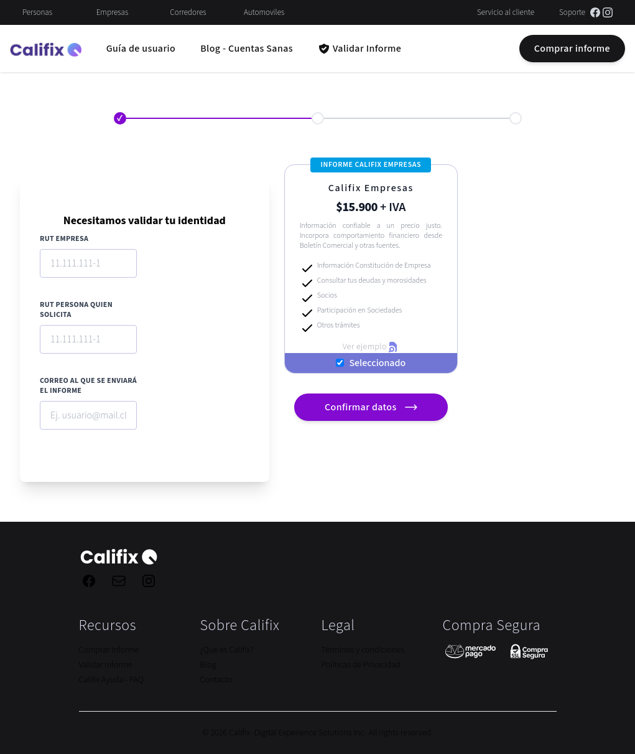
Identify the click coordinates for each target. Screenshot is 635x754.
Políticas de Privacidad (361, 665)
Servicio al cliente (505, 12)
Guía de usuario (140, 48)
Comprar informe (572, 48)
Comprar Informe (109, 650)
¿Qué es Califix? (227, 650)
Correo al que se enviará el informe (88, 386)
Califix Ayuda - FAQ (111, 680)
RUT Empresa (64, 239)
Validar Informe (105, 665)
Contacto (216, 680)
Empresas (112, 12)
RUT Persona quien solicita (76, 310)
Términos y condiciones (363, 650)
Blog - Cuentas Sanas (246, 48)
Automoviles (264, 12)
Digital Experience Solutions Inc (309, 733)
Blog (208, 665)
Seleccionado (377, 363)
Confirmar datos (373, 407)
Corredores (188, 12)
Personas (37, 12)
